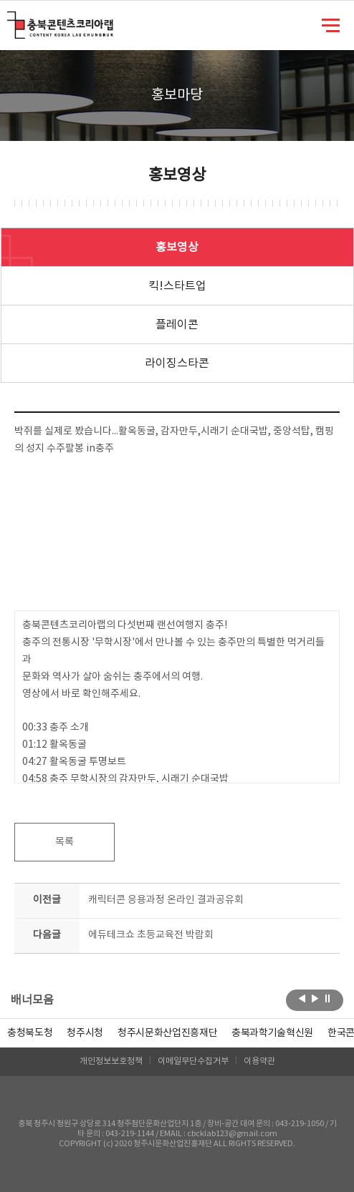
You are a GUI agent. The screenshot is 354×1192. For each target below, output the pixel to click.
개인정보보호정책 (111, 1061)
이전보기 (302, 999)
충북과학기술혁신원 (272, 1033)
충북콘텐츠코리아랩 (10, 19)
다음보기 (315, 999)
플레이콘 (177, 324)
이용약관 (259, 1061)
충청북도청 (29, 1033)
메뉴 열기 (331, 24)
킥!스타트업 (177, 286)
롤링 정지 (327, 999)
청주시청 (85, 1033)
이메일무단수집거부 (193, 1061)
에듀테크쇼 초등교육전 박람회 (151, 935)
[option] (29, 1033)
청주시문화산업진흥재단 (167, 1033)
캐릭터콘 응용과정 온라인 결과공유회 (166, 900)
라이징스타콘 (177, 363)
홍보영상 (177, 247)
